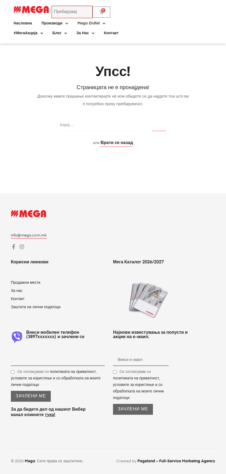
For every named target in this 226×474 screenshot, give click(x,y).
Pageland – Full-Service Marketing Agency (176, 461)
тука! (50, 415)
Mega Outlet (91, 23)
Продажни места (25, 283)
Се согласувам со (56, 378)
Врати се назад (116, 143)
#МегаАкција (28, 33)
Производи (55, 23)
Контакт (111, 33)
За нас (85, 33)
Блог (59, 33)
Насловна (23, 23)
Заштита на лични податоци (36, 307)
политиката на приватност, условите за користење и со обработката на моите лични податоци (56, 378)
